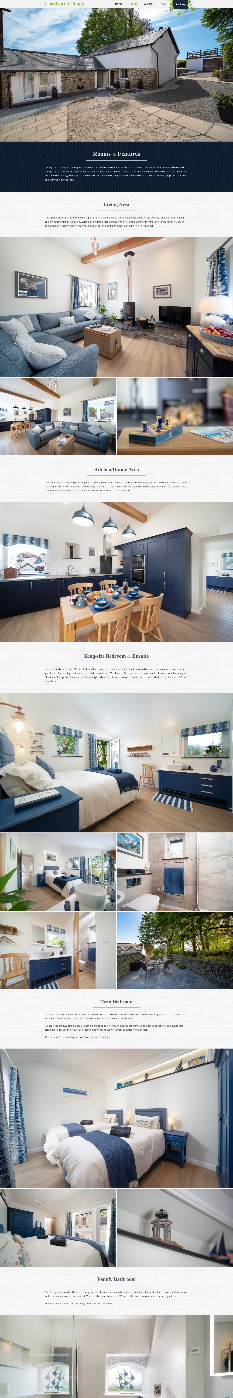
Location (149, 3)
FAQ (163, 3)
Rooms (133, 3)
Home (119, 3)
